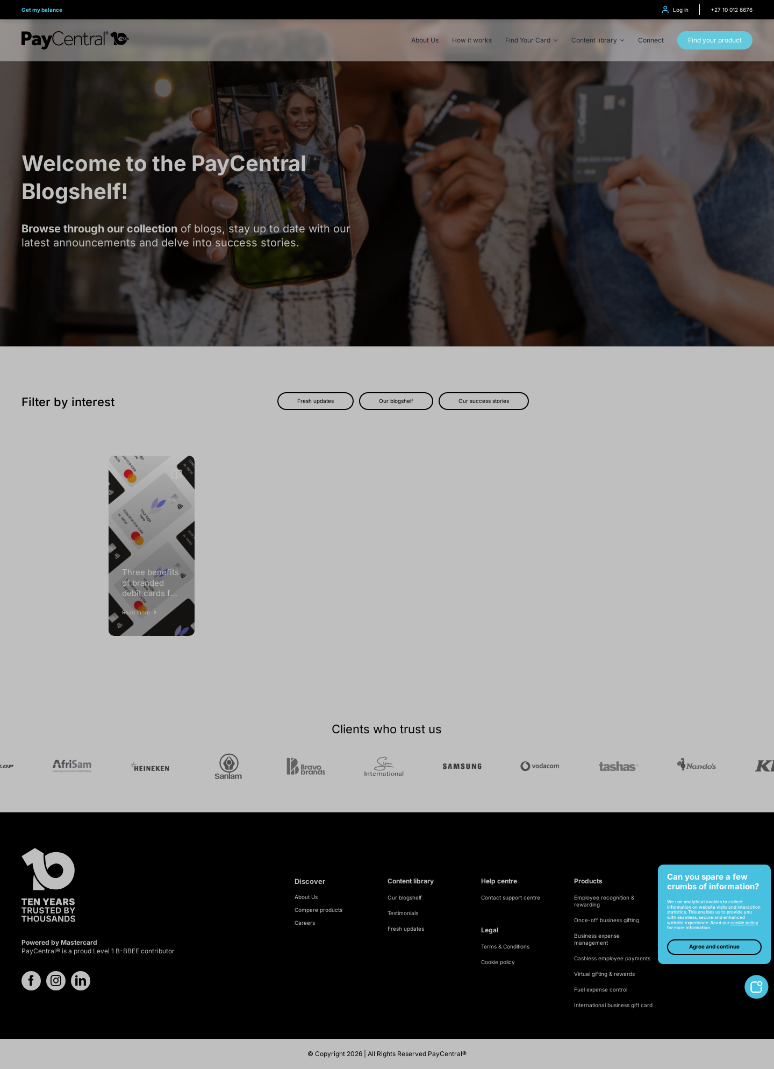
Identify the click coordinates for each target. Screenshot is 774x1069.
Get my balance (42, 9)
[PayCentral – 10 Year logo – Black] (75, 35)
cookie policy (744, 922)
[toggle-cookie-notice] (756, 979)
